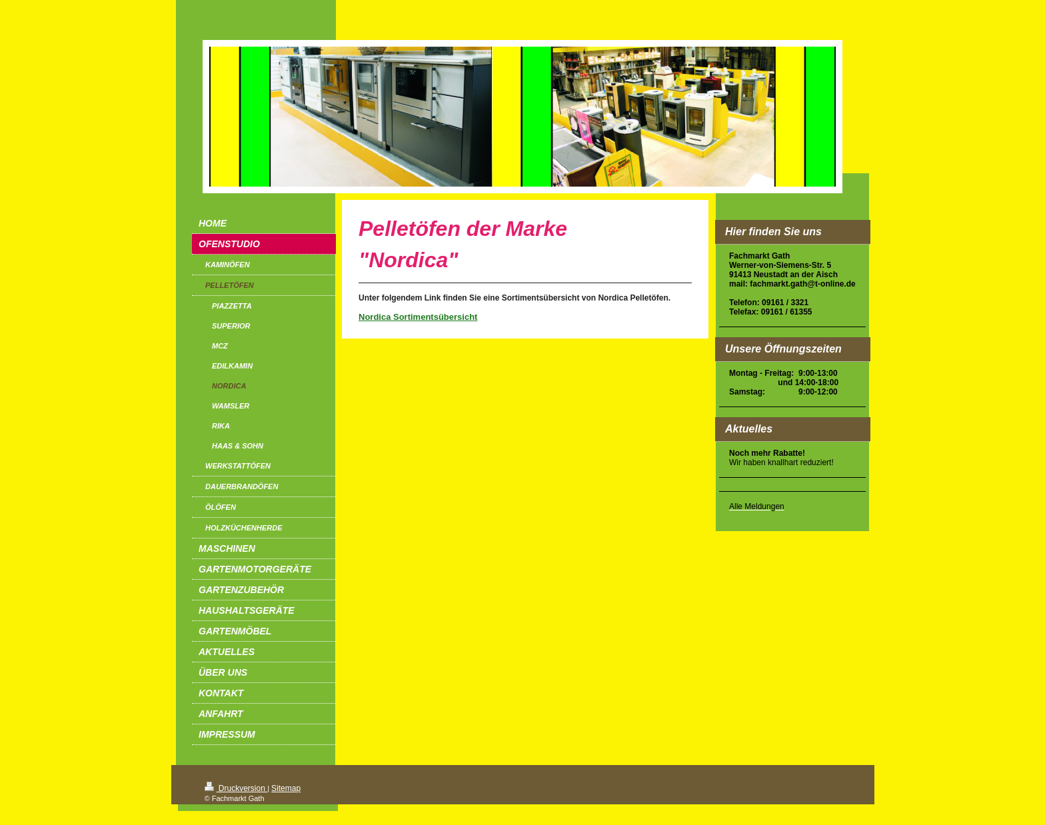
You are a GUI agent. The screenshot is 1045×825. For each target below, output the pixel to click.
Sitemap (286, 788)
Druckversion (236, 788)
